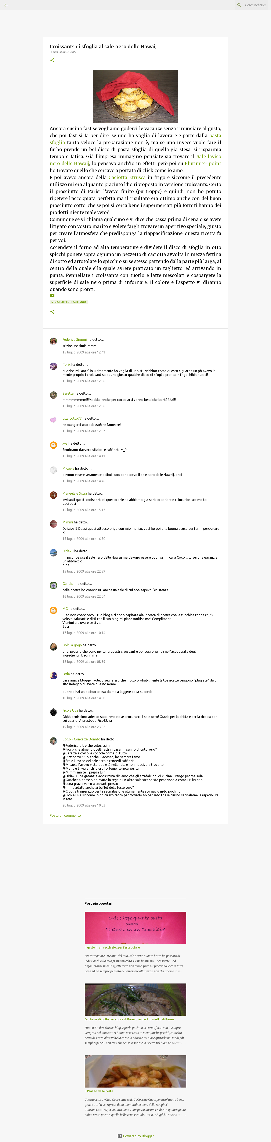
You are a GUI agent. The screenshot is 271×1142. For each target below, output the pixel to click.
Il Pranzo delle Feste (99, 1091)
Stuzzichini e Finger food (68, 301)
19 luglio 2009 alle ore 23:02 (83, 727)
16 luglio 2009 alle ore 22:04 (83, 596)
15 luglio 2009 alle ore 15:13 (83, 510)
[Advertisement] (135, 865)
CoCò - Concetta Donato (81, 739)
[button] (52, 60)
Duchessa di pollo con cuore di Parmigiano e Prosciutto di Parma (129, 1019)
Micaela (68, 468)
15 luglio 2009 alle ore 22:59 (83, 571)
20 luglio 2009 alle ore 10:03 (83, 805)
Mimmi (67, 522)
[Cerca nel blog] (245, 5)
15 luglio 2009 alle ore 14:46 (83, 481)
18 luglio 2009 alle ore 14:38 (83, 698)
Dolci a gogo (72, 645)
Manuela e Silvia (74, 493)
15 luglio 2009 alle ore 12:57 (83, 431)
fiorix (66, 364)
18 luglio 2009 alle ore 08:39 (83, 662)
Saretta (68, 393)
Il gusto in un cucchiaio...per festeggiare (112, 947)
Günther (68, 584)
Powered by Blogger (135, 1136)
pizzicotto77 (72, 418)
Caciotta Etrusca (127, 177)
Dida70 (67, 551)
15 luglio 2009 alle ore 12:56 (83, 381)
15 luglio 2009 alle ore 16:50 (83, 539)
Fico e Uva (70, 710)
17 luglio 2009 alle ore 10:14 (83, 633)
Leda (66, 674)
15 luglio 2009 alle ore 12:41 (83, 352)
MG (65, 609)
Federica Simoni (74, 339)
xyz (65, 443)
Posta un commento (65, 815)
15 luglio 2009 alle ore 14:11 (83, 456)
